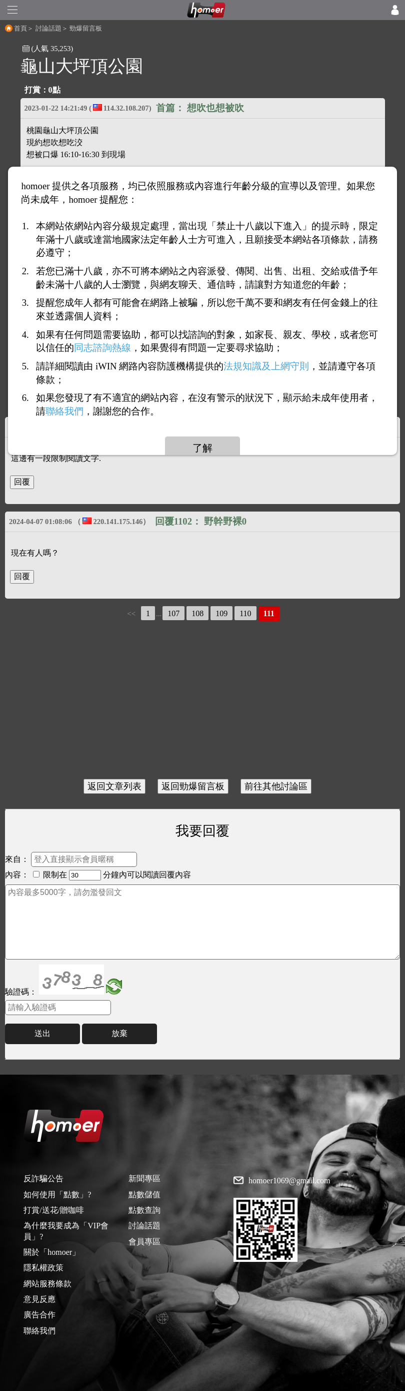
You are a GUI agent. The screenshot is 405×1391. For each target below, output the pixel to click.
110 (245, 613)
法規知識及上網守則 (266, 366)
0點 (54, 90)
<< (131, 614)
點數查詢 (144, 1210)
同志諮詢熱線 (102, 348)
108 (198, 613)
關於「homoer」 (52, 1252)
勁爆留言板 (86, 28)
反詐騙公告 (44, 1178)
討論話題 (49, 28)
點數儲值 (144, 1194)
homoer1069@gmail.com (289, 1181)
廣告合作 (40, 1314)
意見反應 (40, 1299)
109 (222, 613)
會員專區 (144, 1241)
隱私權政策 (44, 1267)
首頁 (20, 28)
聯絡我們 (40, 1330)
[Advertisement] (202, 701)
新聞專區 (144, 1178)
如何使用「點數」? (57, 1194)
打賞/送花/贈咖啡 (54, 1210)
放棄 (120, 1033)
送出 (42, 1033)
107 (174, 613)
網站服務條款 (48, 1283)
